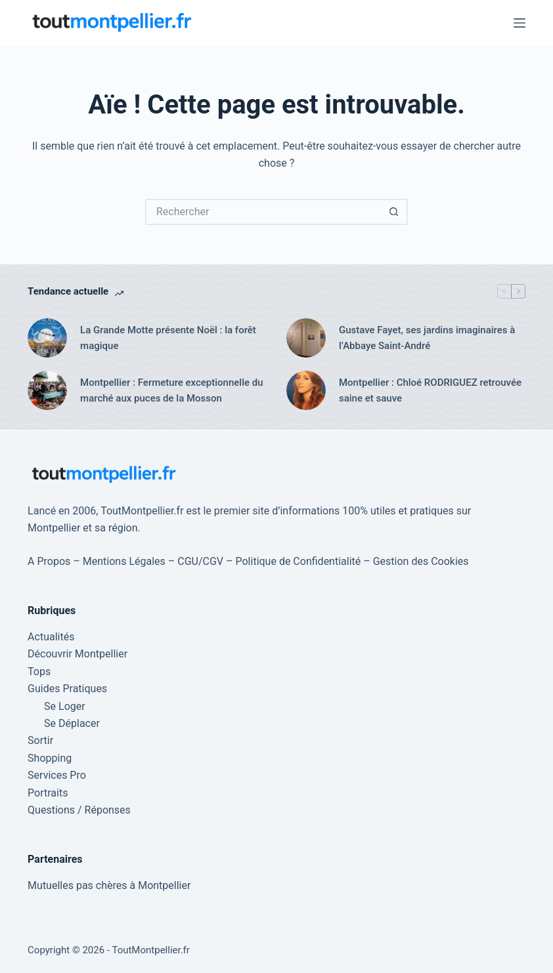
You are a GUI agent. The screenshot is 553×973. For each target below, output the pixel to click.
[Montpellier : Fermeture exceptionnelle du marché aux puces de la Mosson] (47, 390)
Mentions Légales (124, 561)
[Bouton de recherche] (395, 212)
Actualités (51, 637)
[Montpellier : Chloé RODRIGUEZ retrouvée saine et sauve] (306, 390)
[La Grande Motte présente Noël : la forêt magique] (47, 338)
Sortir (40, 740)
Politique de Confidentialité (298, 561)
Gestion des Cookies (421, 561)
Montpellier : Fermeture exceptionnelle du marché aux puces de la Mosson (171, 391)
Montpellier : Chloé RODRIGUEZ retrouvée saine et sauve (430, 391)
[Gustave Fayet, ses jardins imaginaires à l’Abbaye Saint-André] (306, 338)
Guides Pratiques (67, 688)
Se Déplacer (72, 723)
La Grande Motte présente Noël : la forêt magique (168, 338)
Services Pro (57, 775)
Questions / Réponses (79, 810)
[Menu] (519, 23)
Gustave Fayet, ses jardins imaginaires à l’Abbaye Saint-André (427, 338)
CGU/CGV (200, 561)
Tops (39, 671)
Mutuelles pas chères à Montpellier (109, 885)
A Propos (49, 561)
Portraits (48, 793)
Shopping (50, 758)
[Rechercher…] (263, 212)
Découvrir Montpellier (77, 654)
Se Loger (64, 706)
